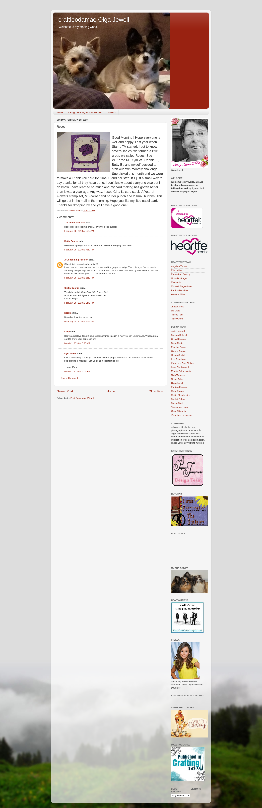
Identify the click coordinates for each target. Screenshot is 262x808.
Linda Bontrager (179, 278)
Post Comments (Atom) (82, 398)
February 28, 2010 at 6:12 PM (79, 278)
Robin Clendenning (180, 395)
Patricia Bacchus (179, 290)
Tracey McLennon (180, 407)
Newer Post (65, 391)
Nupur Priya (177, 379)
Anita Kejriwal (178, 331)
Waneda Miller (178, 294)
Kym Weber (70, 353)
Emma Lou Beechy (180, 274)
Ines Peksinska (178, 359)
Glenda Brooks (178, 351)
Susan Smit (177, 403)
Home (59, 112)
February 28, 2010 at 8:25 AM (79, 231)
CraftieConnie (71, 288)
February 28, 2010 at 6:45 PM (79, 303)
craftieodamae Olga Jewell (93, 19)
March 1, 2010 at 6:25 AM (77, 343)
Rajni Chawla (177, 391)
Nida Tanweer (178, 375)
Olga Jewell (177, 383)
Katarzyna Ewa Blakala (182, 363)
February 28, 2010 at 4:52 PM (79, 249)
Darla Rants (177, 343)
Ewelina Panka (178, 347)
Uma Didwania (178, 411)
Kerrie (67, 313)
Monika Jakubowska (181, 371)
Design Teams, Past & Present (85, 112)
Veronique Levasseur (181, 415)
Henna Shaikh (178, 355)
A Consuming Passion (76, 259)
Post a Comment (69, 378)
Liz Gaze (175, 310)
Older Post (156, 391)
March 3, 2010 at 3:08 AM (77, 371)
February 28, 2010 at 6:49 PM (79, 321)
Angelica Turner (179, 266)
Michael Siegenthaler (181, 286)
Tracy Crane (177, 318)
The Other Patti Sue (74, 222)
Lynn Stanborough (180, 367)
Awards (111, 112)
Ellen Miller (176, 270)
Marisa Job (176, 282)
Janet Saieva (177, 306)
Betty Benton (71, 241)
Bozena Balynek (179, 335)
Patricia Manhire (179, 387)
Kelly (67, 331)
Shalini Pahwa (178, 399)
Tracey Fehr (177, 314)
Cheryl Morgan (178, 339)
